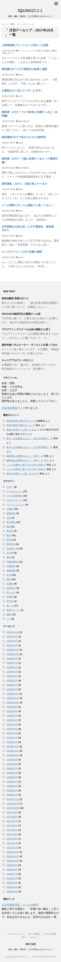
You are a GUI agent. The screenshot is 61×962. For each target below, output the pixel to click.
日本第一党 (12, 548)
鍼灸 (9, 614)
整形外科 (11, 544)
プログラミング (14, 500)
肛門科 (10, 601)
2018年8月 (12, 764)
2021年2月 (12, 645)
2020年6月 (12, 667)
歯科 (9, 557)
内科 (9, 517)
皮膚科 (10, 583)
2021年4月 (12, 640)
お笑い (22, 257)
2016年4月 (12, 887)
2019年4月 (12, 728)
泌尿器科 (11, 566)
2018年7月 (12, 768)
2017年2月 (12, 843)
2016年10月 (13, 860)
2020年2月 (12, 684)
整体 (9, 539)
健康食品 (11, 513)
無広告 (26, 121)
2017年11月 (13, 803)
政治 (21, 74)
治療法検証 (12, 561)
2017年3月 (12, 838)
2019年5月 (12, 724)
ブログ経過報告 (14, 495)
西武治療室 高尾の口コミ (15, 298)
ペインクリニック (26, 50)
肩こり (10, 53)
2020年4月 (12, 676)
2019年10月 (13, 702)
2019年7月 (12, 715)
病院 (9, 579)
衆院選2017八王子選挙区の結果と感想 (24, 69)
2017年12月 (13, 799)
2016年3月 (12, 891)
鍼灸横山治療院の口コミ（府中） (24, 456)
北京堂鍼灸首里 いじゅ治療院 (20, 904)
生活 (21, 96)
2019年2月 (12, 737)
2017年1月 (12, 847)
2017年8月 (12, 816)
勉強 (9, 526)
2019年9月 (12, 706)
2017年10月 (13, 808)
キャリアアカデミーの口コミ (17, 360)
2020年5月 (12, 671)
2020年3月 (12, 680)
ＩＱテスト (34, 937)
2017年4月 (12, 834)
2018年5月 (12, 777)
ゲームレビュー (14, 491)
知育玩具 (11, 588)
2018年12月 (13, 746)
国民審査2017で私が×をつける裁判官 (24, 137)
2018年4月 (12, 781)
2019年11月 (13, 698)
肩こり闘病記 (34, 934)
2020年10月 (13, 654)
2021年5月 (12, 636)
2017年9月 (12, 812)
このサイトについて (15, 934)
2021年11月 (13, 632)
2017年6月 (12, 825)
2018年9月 (12, 759)
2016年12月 (13, 851)
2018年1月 (12, 794)
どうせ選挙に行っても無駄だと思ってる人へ (28, 205)
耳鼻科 (10, 596)
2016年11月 (13, 856)
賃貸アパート (13, 610)
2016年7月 (12, 873)
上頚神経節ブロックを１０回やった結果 (25, 45)
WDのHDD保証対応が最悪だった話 (21, 313)
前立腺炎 (46, 50)
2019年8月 (12, 711)
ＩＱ (9, 618)
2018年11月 (13, 750)
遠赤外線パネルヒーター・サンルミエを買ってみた (30, 344)
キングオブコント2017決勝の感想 (22, 251)
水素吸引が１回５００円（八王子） (22, 90)
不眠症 (38, 50)
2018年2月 (12, 790)
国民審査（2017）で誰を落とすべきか (24, 183)
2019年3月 (12, 733)
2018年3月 (12, 786)
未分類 (10, 552)
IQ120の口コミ (30, 10)
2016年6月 (12, 878)
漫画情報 (11, 570)
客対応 (10, 530)
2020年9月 (12, 658)
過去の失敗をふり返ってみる (21, 429)
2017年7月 (12, 821)
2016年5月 (12, 882)
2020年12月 (13, 649)
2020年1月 (12, 689)
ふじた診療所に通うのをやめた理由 (25, 464)
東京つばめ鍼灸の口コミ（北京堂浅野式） (28, 438)
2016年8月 (12, 869)
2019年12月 (13, 693)
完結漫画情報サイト (13, 407)
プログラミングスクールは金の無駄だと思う (26, 329)
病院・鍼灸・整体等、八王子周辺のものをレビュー (30, 949)
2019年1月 (12, 742)
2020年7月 (12, 662)
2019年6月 (12, 720)
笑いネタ (11, 592)
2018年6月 (12, 772)
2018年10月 (13, 755)
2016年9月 (12, 865)
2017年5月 (12, 830)
